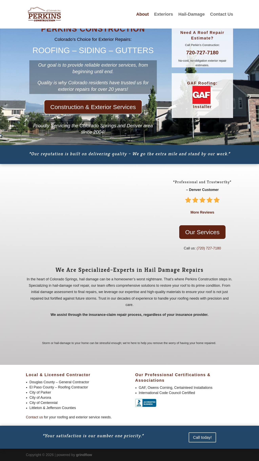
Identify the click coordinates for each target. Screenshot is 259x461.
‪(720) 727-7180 (209, 248)
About (142, 15)
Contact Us (221, 15)
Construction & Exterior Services (93, 107)
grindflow (84, 455)
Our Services (202, 232)
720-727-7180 (202, 53)
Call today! (202, 437)
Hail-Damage (191, 15)
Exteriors (163, 15)
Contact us (34, 417)
